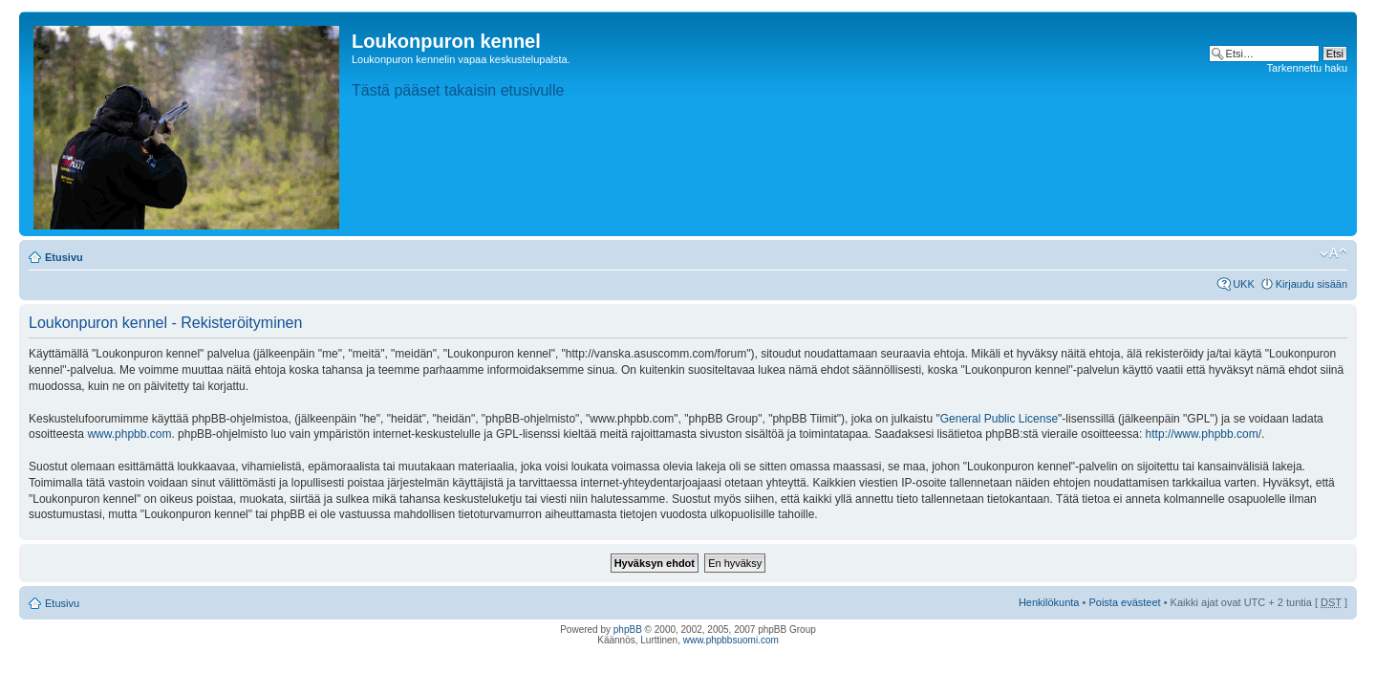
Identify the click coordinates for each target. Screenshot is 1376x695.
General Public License (999, 418)
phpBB (627, 629)
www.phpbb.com (129, 434)
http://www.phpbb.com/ (1203, 434)
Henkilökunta (1049, 602)
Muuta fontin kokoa (1333, 253)
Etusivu (64, 257)
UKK (1244, 284)
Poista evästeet (1124, 602)
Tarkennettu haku (1307, 68)
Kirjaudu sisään (1311, 284)
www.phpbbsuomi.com (731, 640)
